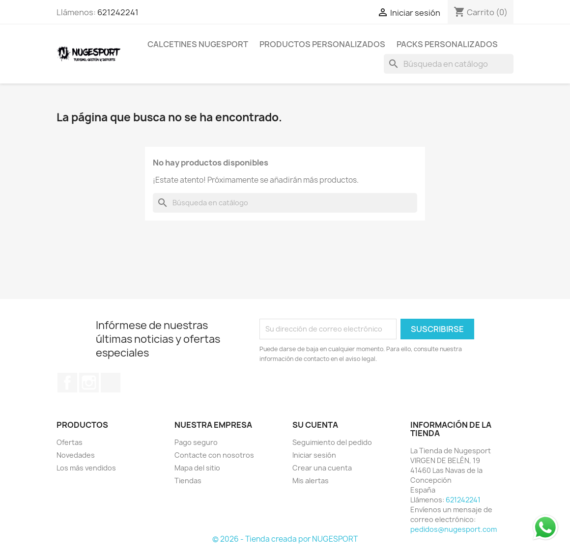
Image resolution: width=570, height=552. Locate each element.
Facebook (67, 382)
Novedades (76, 455)
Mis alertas (310, 480)
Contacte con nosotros (214, 455)
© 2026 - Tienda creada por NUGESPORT (285, 539)
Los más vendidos (86, 467)
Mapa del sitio (197, 467)
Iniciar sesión (314, 455)
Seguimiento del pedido (332, 442)
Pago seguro (196, 442)
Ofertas (70, 442)
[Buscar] (448, 64)
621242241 (118, 12)
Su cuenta (315, 424)
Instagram (89, 382)
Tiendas (187, 480)
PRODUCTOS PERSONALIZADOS (322, 44)
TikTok (110, 382)
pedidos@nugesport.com (453, 529)
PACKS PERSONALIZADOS (447, 44)
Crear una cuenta (322, 467)
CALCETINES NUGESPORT (197, 44)
